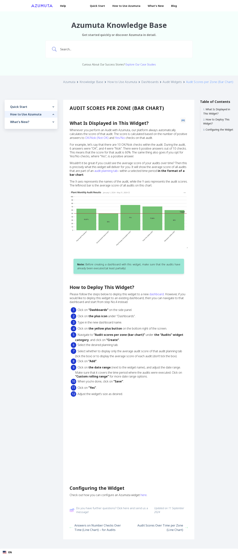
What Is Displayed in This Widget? (216, 111)
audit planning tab (106, 171)
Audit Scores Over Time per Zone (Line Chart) (162, 527)
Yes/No (120, 138)
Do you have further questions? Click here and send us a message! (109, 510)
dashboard (156, 294)
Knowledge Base (91, 82)
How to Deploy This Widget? (216, 121)
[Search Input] (123, 49)
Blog (174, 6)
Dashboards (150, 82)
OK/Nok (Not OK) (96, 138)
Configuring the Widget (219, 129)
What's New (156, 6)
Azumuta (69, 82)
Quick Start (97, 6)
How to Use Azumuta (126, 6)
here (144, 495)
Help (63, 6)
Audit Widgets (172, 82)
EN (7, 552)
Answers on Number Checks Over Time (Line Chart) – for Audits (95, 527)
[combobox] (119, 552)
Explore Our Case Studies (141, 64)
